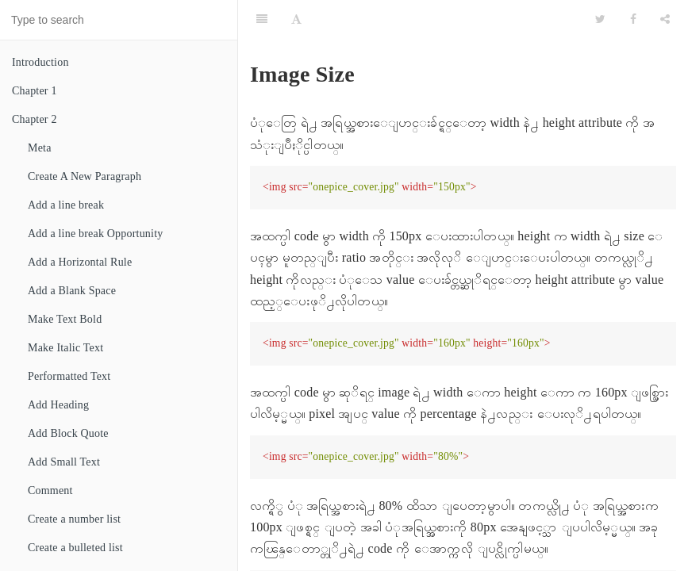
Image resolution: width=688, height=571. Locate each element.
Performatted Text (69, 376)
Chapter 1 (34, 91)
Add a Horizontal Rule (80, 262)
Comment (50, 490)
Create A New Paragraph (84, 176)
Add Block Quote (68, 433)
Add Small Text (64, 462)
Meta (40, 148)
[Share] (665, 20)
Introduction (40, 62)
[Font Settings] (296, 20)
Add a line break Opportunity (95, 234)
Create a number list (74, 519)
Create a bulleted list (75, 548)
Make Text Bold (65, 319)
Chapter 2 (34, 119)
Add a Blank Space (72, 291)
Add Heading (58, 405)
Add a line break (66, 205)
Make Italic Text (65, 348)
